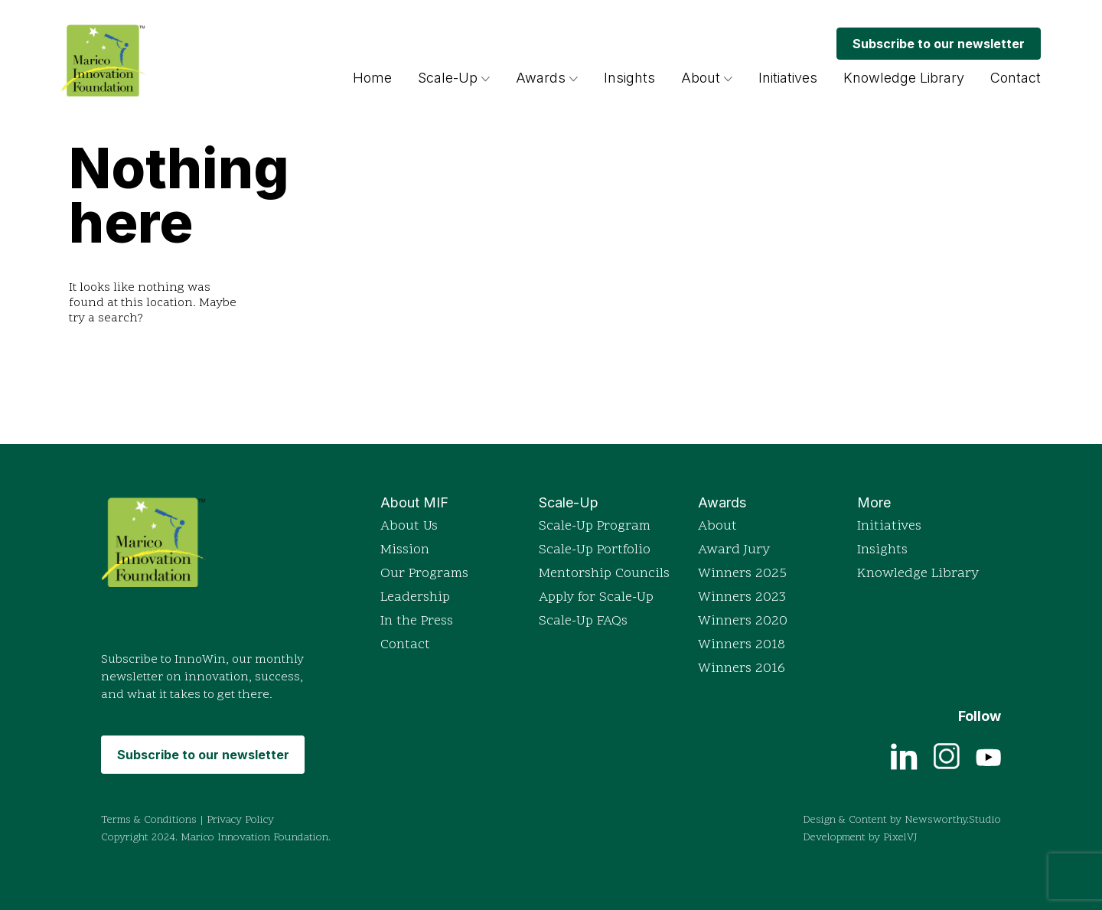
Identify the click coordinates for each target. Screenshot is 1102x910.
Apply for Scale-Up (596, 597)
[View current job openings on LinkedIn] (904, 755)
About (700, 78)
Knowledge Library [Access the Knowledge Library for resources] (903, 78)
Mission (404, 549)
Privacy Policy (240, 820)
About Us (409, 526)
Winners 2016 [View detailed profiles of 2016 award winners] (741, 668)
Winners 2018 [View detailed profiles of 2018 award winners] (741, 644)
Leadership (415, 597)
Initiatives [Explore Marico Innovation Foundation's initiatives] (787, 78)
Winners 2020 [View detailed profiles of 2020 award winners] (742, 621)
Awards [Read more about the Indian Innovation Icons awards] (547, 78)
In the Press (416, 621)
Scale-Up (448, 78)
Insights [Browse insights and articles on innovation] (629, 78)
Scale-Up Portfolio (594, 549)
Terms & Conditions (149, 820)
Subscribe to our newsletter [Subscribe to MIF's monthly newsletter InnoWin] (939, 43)
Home (372, 78)
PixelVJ (900, 837)
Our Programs (424, 573)
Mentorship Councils (604, 573)
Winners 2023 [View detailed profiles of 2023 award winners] (742, 597)
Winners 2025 (742, 573)
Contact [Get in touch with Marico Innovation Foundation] (1015, 78)
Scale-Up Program (594, 526)
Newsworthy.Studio (953, 820)
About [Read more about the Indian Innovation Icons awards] (717, 526)
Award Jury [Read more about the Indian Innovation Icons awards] (734, 549)
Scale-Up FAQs (583, 621)
